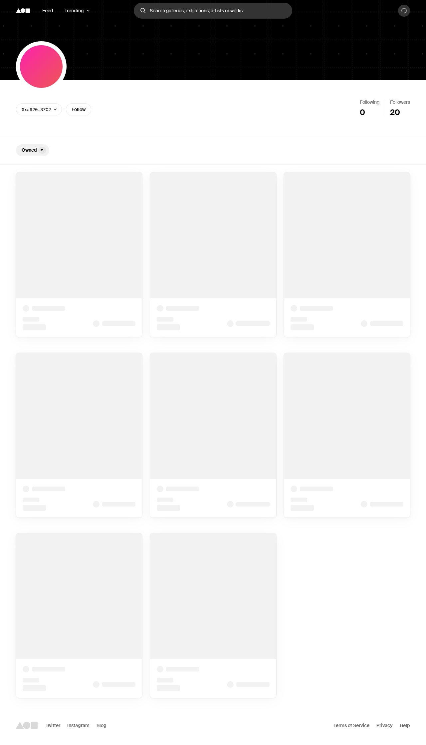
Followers (400, 102)
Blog (101, 725)
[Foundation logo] (23, 10)
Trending (74, 11)
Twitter (53, 725)
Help (405, 725)
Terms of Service (351, 725)
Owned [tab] (34, 150)
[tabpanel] (213, 435)
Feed (47, 11)
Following (369, 102)
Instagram (78, 725)
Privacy (384, 725)
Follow (79, 109)
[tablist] (213, 150)
